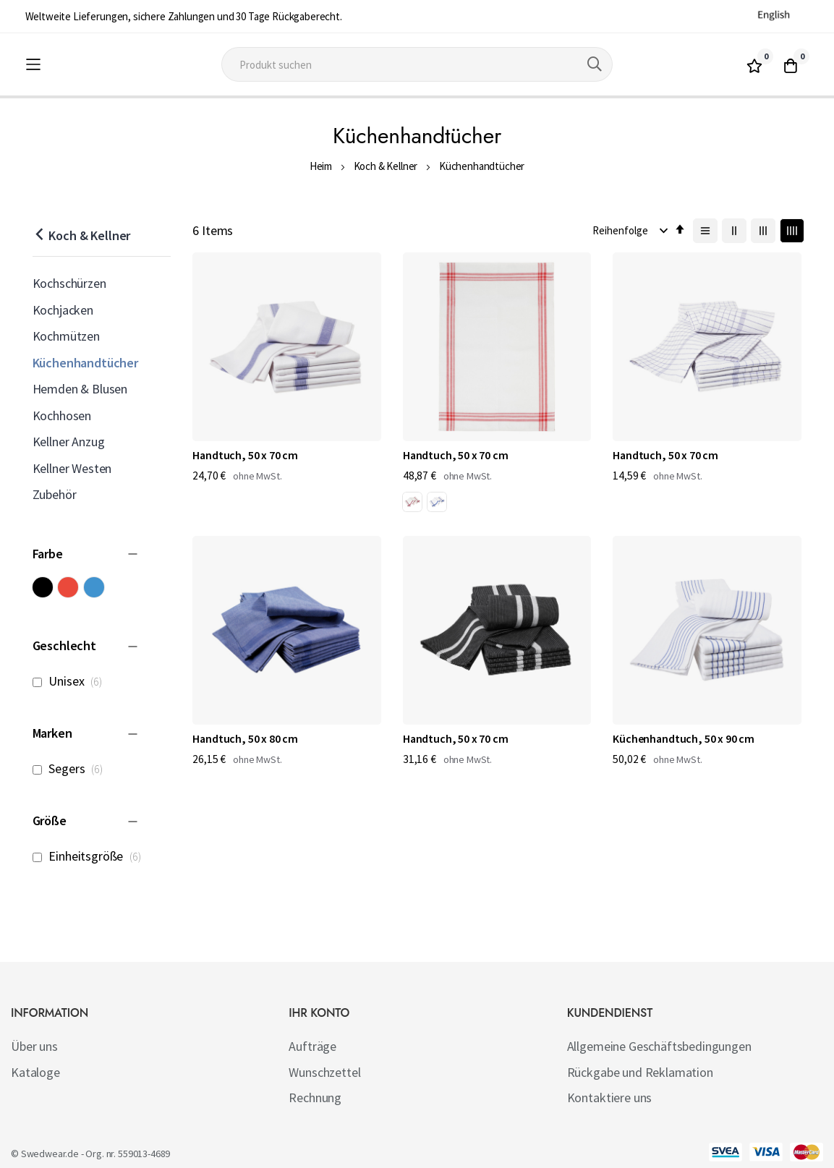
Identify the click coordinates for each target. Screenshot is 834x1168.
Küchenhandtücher (85, 362)
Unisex (71, 681)
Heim (321, 166)
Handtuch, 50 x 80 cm (724, 405)
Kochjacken (63, 310)
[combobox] (417, 64)
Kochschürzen (69, 283)
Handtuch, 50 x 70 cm (245, 405)
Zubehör (55, 494)
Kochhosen (62, 415)
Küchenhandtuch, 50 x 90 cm (414, 648)
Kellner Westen (72, 468)
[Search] (594, 64)
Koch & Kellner (386, 166)
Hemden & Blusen (80, 388)
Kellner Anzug (69, 441)
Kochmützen (66, 336)
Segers (72, 768)
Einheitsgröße (91, 856)
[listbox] (376, 455)
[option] (361, 453)
